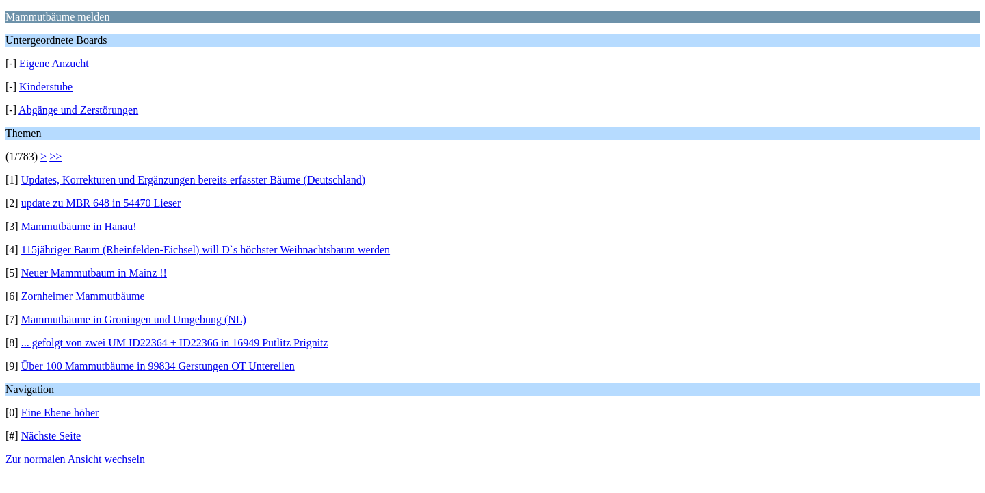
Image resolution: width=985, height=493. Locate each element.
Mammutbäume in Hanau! (79, 226)
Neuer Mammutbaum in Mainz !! (94, 273)
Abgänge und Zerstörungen (78, 110)
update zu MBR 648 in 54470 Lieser (101, 203)
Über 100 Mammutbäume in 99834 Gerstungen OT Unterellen (158, 366)
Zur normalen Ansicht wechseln (75, 459)
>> (55, 156)
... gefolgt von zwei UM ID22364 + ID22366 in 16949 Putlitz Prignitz (174, 343)
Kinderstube (46, 86)
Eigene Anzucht (54, 63)
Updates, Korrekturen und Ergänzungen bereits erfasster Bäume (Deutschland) (193, 180)
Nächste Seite (51, 436)
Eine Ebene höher (60, 412)
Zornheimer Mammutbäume (83, 296)
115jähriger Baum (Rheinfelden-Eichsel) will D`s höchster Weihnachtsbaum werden (205, 249)
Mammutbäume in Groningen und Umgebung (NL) (133, 319)
